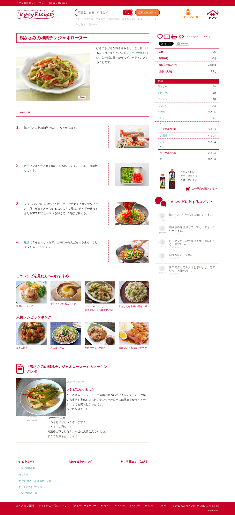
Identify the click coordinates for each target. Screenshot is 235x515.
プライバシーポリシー (83, 505)
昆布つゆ (114, 19)
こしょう (162, 118)
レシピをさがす (25, 461)
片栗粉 (163, 135)
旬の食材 (23, 474)
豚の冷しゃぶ (57, 347)
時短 (140, 19)
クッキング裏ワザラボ (30, 487)
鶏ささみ (162, 86)
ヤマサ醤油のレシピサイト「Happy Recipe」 (43, 3)
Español (149, 505)
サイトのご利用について (52, 505)
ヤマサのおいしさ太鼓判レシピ (35, 480)
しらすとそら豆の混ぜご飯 (133, 306)
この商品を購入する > (204, 188)
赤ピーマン (163, 93)
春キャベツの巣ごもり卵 (63, 303)
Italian (163, 505)
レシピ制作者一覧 (28, 493)
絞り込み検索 (146, 12)
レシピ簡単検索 (27, 468)
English (105, 505)
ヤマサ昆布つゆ (168, 129)
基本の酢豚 (22, 347)
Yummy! (100, 19)
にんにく (162, 105)
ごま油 (161, 112)
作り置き (81, 24)
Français (120, 505)
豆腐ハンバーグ (24, 306)
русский (135, 505)
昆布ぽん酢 (128, 19)
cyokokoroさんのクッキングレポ (69, 382)
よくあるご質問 (25, 505)
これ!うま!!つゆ (84, 19)
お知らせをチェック (80, 461)
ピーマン (162, 99)
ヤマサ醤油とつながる (134, 461)
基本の (93, 24)
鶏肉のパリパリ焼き (95, 347)
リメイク (152, 19)
